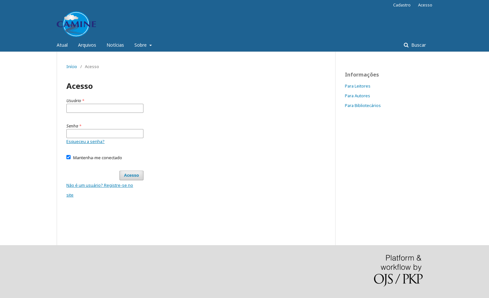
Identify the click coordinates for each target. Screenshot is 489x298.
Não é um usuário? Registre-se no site (99, 190)
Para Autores (357, 96)
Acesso (425, 5)
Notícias (115, 45)
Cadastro (402, 5)
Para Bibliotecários (363, 105)
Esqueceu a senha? (85, 141)
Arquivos (87, 45)
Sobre (141, 45)
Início (71, 66)
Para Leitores (357, 86)
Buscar (418, 45)
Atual (62, 45)
